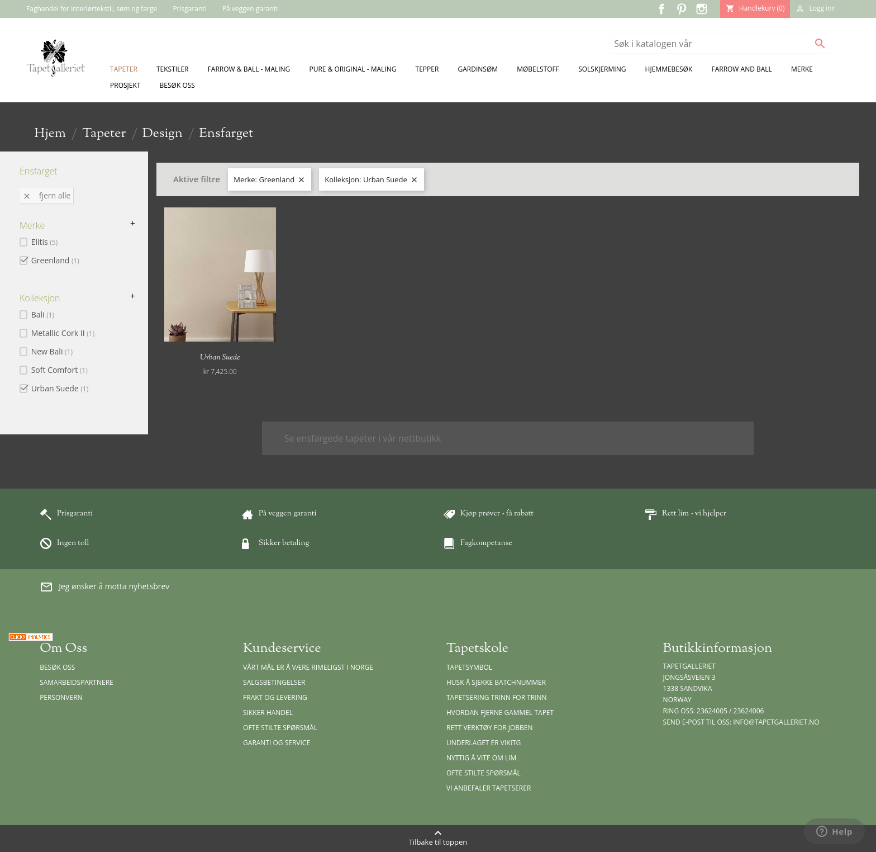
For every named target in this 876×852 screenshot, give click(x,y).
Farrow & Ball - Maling (249, 69)
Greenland (55, 260)
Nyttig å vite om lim (481, 758)
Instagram (702, 9)
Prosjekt (125, 85)
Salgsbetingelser (274, 682)
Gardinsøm (478, 69)
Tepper (427, 69)
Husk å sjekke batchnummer (496, 682)
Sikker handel (268, 712)
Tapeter (123, 69)
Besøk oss (177, 85)
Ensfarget (39, 171)
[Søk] (719, 44)
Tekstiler (172, 69)
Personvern (61, 697)
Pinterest (682, 9)
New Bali (52, 351)
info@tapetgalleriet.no (776, 722)
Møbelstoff (538, 69)
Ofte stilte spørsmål (280, 727)
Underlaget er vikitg (483, 742)
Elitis (44, 241)
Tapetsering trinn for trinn (496, 697)
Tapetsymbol (469, 667)
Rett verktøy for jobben (489, 727)
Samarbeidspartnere (76, 682)
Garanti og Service (276, 742)
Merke (802, 69)
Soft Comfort (59, 370)
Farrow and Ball (741, 69)
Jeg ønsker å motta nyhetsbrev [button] (104, 587)
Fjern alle (46, 195)
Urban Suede (60, 388)
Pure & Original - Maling (353, 69)
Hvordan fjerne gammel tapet (500, 712)
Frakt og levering (275, 697)
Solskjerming (602, 69)
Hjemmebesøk (669, 69)
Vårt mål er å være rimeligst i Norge (308, 667)
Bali (42, 314)
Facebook (661, 9)
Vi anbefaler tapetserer (488, 788)
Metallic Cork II (63, 333)
